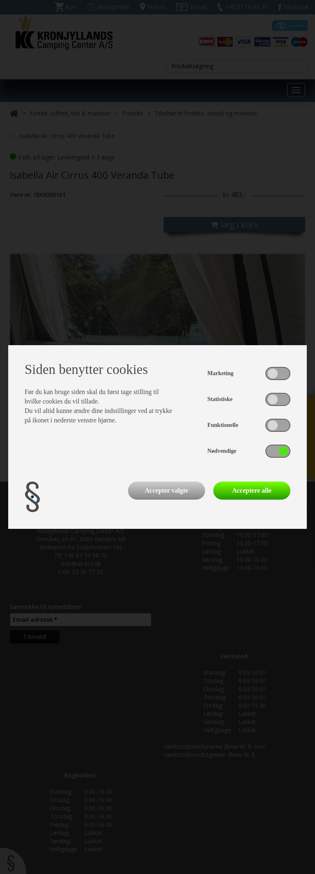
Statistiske (220, 399)
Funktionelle (223, 425)
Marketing (221, 373)
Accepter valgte (166, 490)
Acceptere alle (252, 490)
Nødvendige (222, 451)
